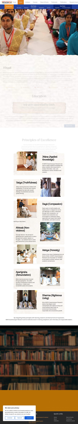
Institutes (56, 421)
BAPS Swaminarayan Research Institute (38, 417)
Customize (9, 417)
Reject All (19, 417)
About (55, 419)
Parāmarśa (69, 419)
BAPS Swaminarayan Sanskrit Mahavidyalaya (36, 422)
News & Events (70, 417)
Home (55, 417)
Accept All (29, 417)
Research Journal (70, 421)
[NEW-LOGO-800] (7, 2)
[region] (19, 413)
